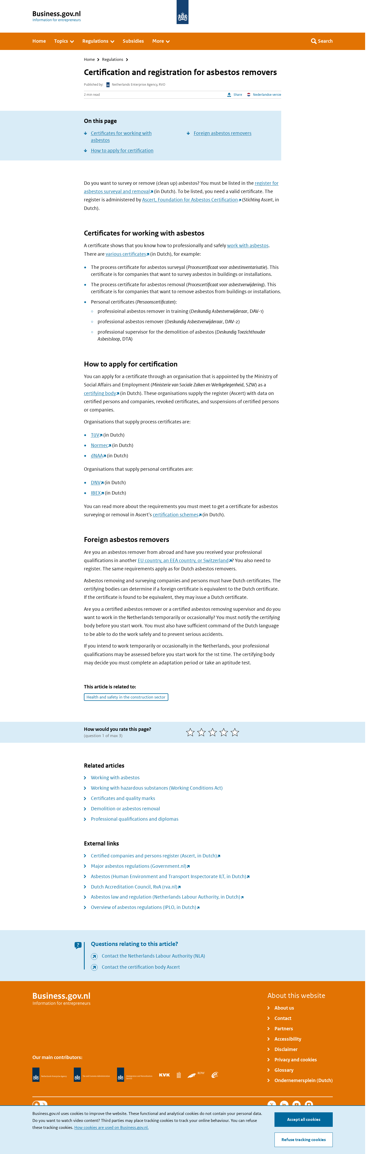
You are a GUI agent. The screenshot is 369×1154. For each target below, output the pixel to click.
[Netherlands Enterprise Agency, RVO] (49, 1075)
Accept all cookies (303, 1119)
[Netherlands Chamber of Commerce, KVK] (164, 1075)
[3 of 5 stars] (213, 732)
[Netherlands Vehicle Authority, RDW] (195, 1075)
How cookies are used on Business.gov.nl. (111, 1127)
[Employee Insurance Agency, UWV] (215, 1075)
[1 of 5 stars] (191, 732)
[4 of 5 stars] (224, 732)
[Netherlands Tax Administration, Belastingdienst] (92, 1075)
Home (89, 59)
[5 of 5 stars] (236, 732)
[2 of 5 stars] (202, 732)
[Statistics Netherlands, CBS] (179, 1075)
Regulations (112, 59)
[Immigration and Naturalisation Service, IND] (134, 1075)
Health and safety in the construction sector (125, 697)
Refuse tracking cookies (303, 1139)
